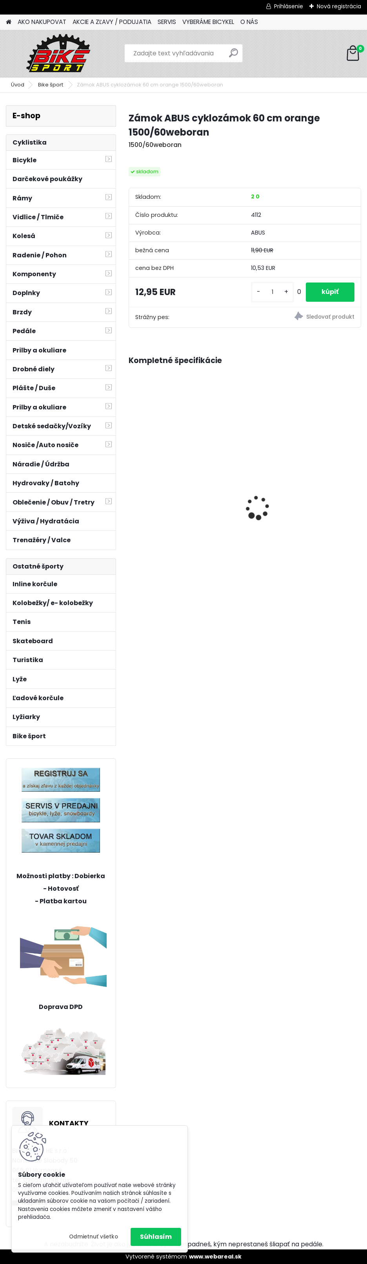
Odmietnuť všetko (93, 1236)
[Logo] (60, 53)
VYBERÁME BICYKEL (208, 22)
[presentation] (133, 494)
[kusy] (273, 292)
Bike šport (51, 84)
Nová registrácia (339, 6)
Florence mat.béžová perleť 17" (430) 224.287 (180, 516)
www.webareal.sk (215, 1256)
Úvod (17, 84)
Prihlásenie (288, 6)
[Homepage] (8, 22)
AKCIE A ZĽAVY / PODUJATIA (112, 22)
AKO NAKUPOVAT (42, 22)
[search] (233, 56)
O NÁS (249, 22)
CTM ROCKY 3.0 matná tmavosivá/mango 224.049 (296, 487)
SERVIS (167, 22)
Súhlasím (156, 1236)
